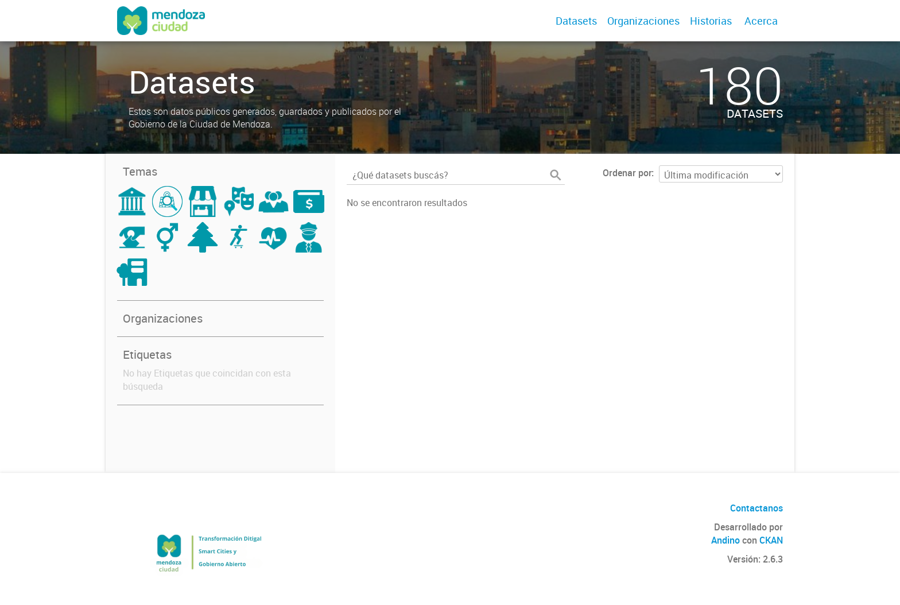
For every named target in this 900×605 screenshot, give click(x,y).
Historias (711, 21)
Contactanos (756, 508)
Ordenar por (627, 173)
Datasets (576, 21)
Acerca (761, 21)
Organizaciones (643, 21)
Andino (725, 540)
